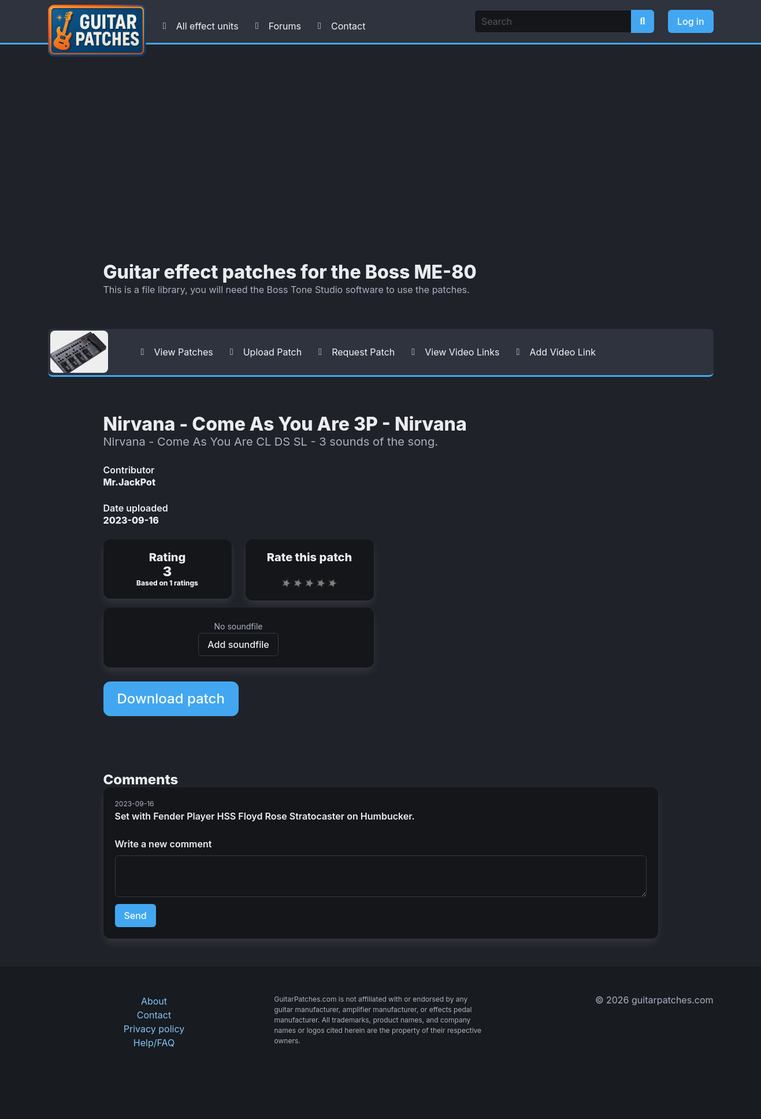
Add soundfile (238, 644)
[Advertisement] (380, 153)
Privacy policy (154, 1029)
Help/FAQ (154, 1042)
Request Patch (354, 352)
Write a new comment (163, 844)
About (154, 1001)
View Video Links (452, 352)
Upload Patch (263, 352)
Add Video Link (553, 352)
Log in (690, 21)
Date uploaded (135, 508)
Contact (339, 26)
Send (135, 915)
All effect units (198, 26)
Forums (275, 26)
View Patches (174, 352)
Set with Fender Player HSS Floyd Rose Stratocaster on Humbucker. (265, 816)
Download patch (171, 698)
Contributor (129, 470)
